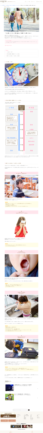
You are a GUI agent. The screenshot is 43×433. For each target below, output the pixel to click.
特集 (30, 415)
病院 (37, 415)
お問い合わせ (39, 1)
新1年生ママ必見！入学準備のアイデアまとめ (13, 5)
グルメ (31, 414)
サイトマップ (18, 415)
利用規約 (25, 417)
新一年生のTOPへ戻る (8, 45)
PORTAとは (18, 414)
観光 (30, 416)
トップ (1, 5)
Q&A (17, 416)
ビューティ (38, 414)
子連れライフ (4, 5)
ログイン (33, 1)
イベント (38, 416)
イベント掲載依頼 (26, 414)
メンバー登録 (27, 1)
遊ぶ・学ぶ (31, 417)
